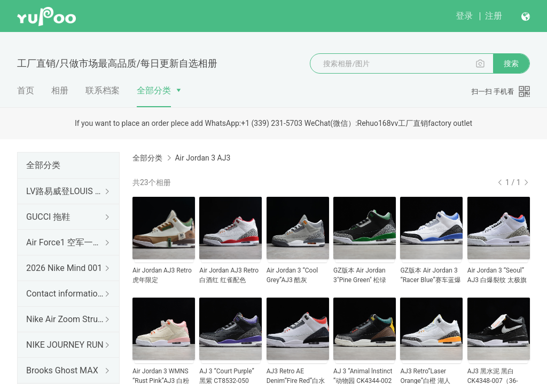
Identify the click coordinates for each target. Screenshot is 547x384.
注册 (493, 16)
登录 (464, 16)
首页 (25, 90)
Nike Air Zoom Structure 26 (66, 319)
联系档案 (102, 90)
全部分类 (154, 90)
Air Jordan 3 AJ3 (202, 158)
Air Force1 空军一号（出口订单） (66, 242)
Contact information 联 (66, 294)
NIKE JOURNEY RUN (65, 345)
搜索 (511, 63)
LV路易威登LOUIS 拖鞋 (66, 191)
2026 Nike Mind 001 (64, 268)
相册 (59, 90)
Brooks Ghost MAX (62, 370)
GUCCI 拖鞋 (48, 217)
